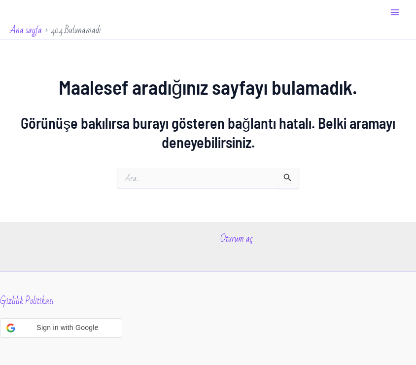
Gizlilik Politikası (27, 300)
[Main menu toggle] (395, 12)
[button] (61, 328)
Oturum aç (236, 238)
